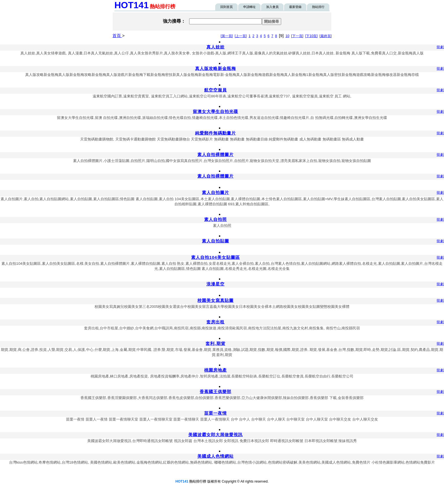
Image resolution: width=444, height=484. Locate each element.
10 (287, 36)
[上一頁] (241, 36)
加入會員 (272, 6)
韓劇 (440, 47)
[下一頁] (297, 36)
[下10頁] (311, 36)
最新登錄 (295, 6)
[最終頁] (325, 36)
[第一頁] (227, 36)
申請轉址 (249, 6)
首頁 (117, 35)
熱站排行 (318, 6)
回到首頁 (226, 6)
